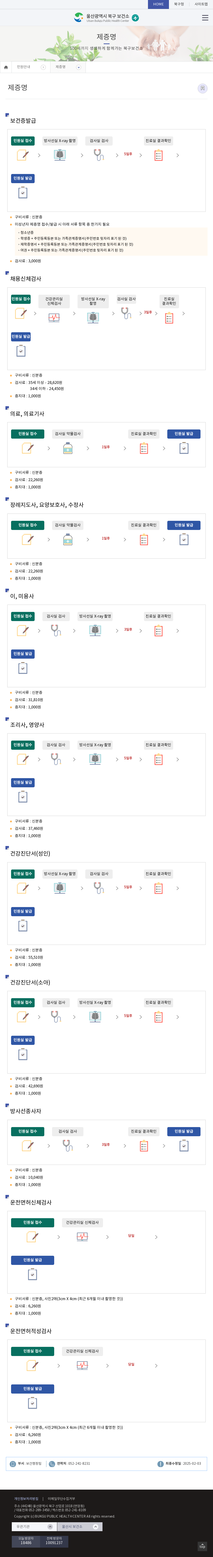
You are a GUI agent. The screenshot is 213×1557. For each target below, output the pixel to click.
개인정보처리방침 (26, 1499)
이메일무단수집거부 (61, 1499)
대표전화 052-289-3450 (33, 1510)
